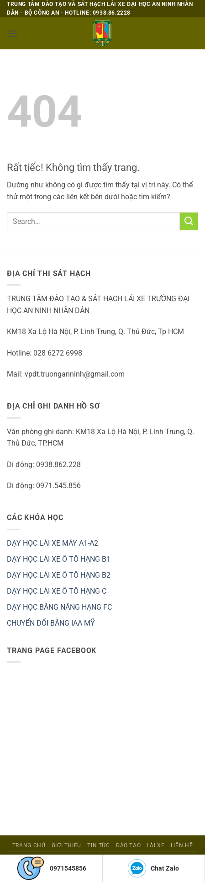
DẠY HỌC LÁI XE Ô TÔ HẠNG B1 (58, 559)
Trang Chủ (29, 845)
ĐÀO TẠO (128, 845)
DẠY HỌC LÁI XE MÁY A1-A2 (52, 543)
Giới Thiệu (66, 845)
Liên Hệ (182, 845)
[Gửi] (189, 221)
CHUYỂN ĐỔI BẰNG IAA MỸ (51, 623)
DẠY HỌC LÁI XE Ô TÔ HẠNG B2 (58, 575)
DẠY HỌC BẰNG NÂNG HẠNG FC (59, 607)
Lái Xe (156, 845)
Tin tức (98, 845)
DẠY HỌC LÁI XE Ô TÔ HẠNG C (56, 591)
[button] (12, 33)
